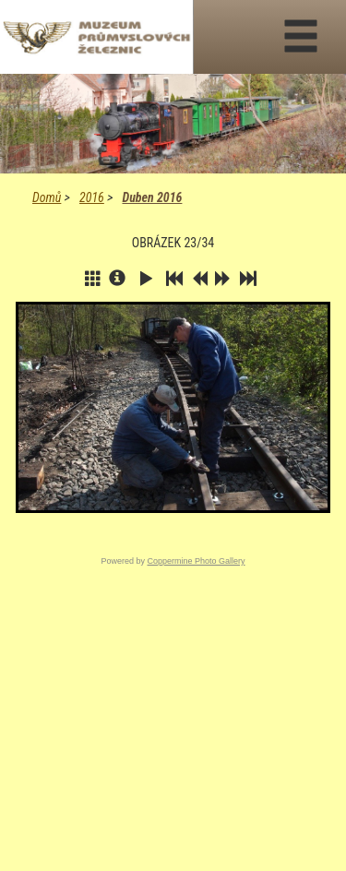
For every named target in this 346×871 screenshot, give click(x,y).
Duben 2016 (152, 197)
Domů (46, 197)
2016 (91, 197)
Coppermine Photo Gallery (196, 561)
